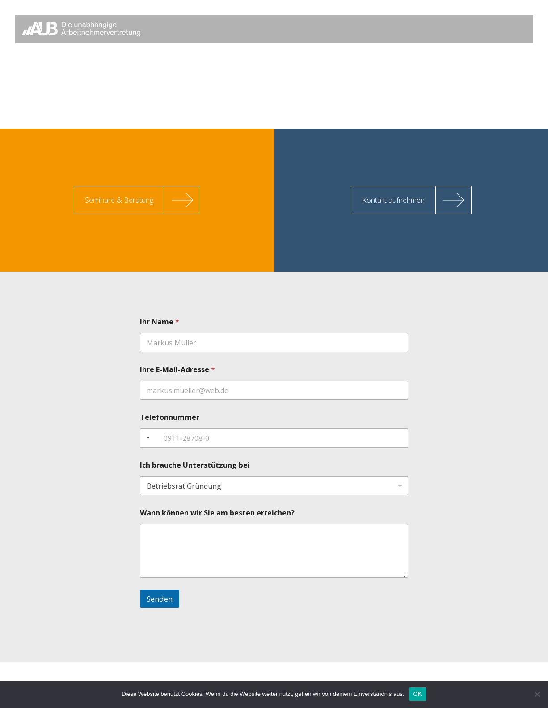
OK (417, 694)
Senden (160, 599)
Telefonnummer (169, 417)
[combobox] (146, 438)
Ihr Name (159, 322)
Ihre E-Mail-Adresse (177, 369)
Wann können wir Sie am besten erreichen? (217, 513)
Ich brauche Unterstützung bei (195, 465)
